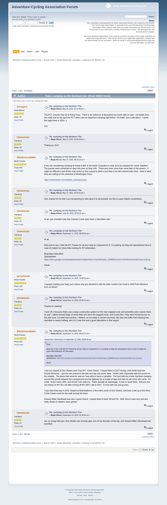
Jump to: (136, 450)
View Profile (18, 120)
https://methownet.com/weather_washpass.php (65, 180)
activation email (33, 19)
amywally (75, 60)
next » (152, 87)
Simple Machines (94, 492)
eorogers (22, 106)
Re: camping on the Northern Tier (65, 106)
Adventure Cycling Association (93, 490)
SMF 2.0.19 (73, 492)
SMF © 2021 (83, 492)
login (35, 17)
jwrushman (23, 276)
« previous (145, 87)
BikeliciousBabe (26, 157)
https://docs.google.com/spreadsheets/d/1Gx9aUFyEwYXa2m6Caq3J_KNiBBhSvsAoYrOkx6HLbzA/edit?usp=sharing (97, 259)
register (43, 17)
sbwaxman (23, 137)
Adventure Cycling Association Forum (45, 7)
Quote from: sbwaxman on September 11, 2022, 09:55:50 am (68, 339)
